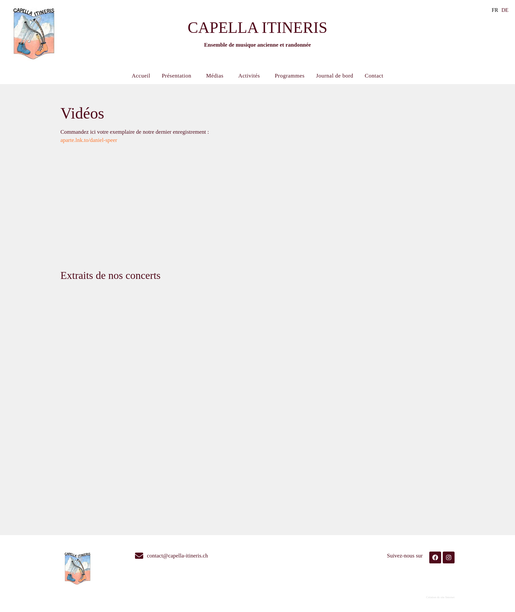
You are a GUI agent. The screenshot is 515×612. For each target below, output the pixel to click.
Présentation (178, 76)
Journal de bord (334, 76)
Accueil (141, 76)
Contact (374, 76)
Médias (216, 76)
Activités (250, 76)
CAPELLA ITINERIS (257, 27)
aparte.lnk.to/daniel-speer (88, 140)
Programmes (289, 76)
